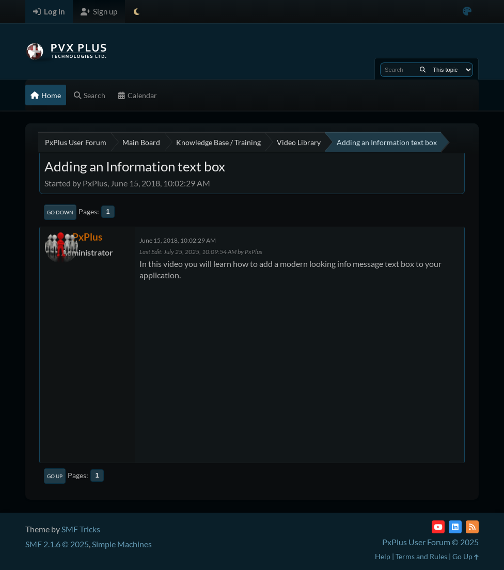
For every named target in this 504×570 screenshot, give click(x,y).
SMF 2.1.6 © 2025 (57, 544)
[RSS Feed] (472, 526)
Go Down (60, 212)
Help (382, 556)
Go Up (54, 476)
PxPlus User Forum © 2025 (430, 542)
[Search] (423, 69)
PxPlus (87, 237)
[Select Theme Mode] (136, 11)
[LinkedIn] (455, 526)
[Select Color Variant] (467, 11)
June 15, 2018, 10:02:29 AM (177, 240)
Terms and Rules (421, 556)
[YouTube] (438, 526)
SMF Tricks (80, 529)
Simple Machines (122, 544)
